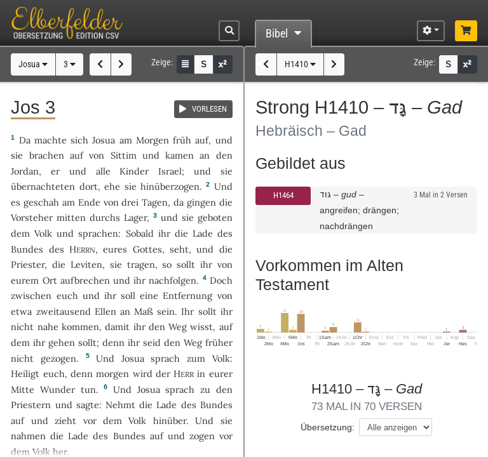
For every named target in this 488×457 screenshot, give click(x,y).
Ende (89, 202)
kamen (179, 155)
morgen (112, 374)
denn (82, 374)
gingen (201, 202)
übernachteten (43, 186)
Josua (33, 64)
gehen (61, 342)
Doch (221, 280)
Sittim (124, 155)
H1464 (283, 195)
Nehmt (120, 405)
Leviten (86, 264)
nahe (47, 327)
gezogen (58, 358)
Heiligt (25, 374)
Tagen (155, 202)
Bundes (27, 249)
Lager (135, 217)
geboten (215, 217)
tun (88, 389)
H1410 (300, 64)
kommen (80, 327)
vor (90, 420)
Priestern (31, 405)
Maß (143, 311)
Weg (177, 327)
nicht (22, 327)
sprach (165, 358)
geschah (41, 202)
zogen (202, 436)
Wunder (57, 389)
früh (182, 140)
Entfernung (187, 295)
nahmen (28, 436)
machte (50, 140)
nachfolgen (172, 280)
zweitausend (63, 311)
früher (219, 342)
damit (117, 327)
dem (20, 342)
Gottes (147, 249)
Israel (170, 171)
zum (196, 358)
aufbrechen (85, 280)
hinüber (169, 420)
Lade (203, 233)
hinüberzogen (170, 186)
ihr (206, 264)
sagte (87, 405)
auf (201, 140)
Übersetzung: (328, 427)
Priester (27, 264)
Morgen (152, 140)
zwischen (31, 295)
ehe (112, 186)
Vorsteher (32, 217)
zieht (65, 420)
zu (205, 389)
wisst (201, 327)
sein (166, 311)
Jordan (25, 171)
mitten (71, 217)
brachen (46, 155)
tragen (141, 264)
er (55, 171)
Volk (43, 233)
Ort (50, 280)
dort (88, 186)
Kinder (134, 171)
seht (179, 249)
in (201, 374)
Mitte (22, 389)
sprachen (98, 233)
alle (103, 171)
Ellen (105, 311)
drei (130, 202)
